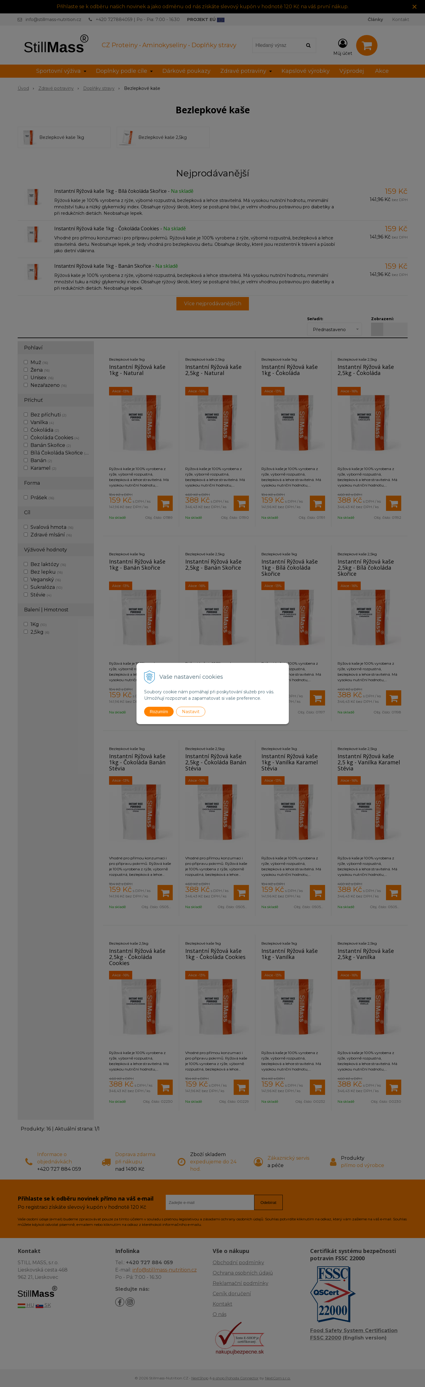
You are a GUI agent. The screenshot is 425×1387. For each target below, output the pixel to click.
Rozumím (159, 711)
